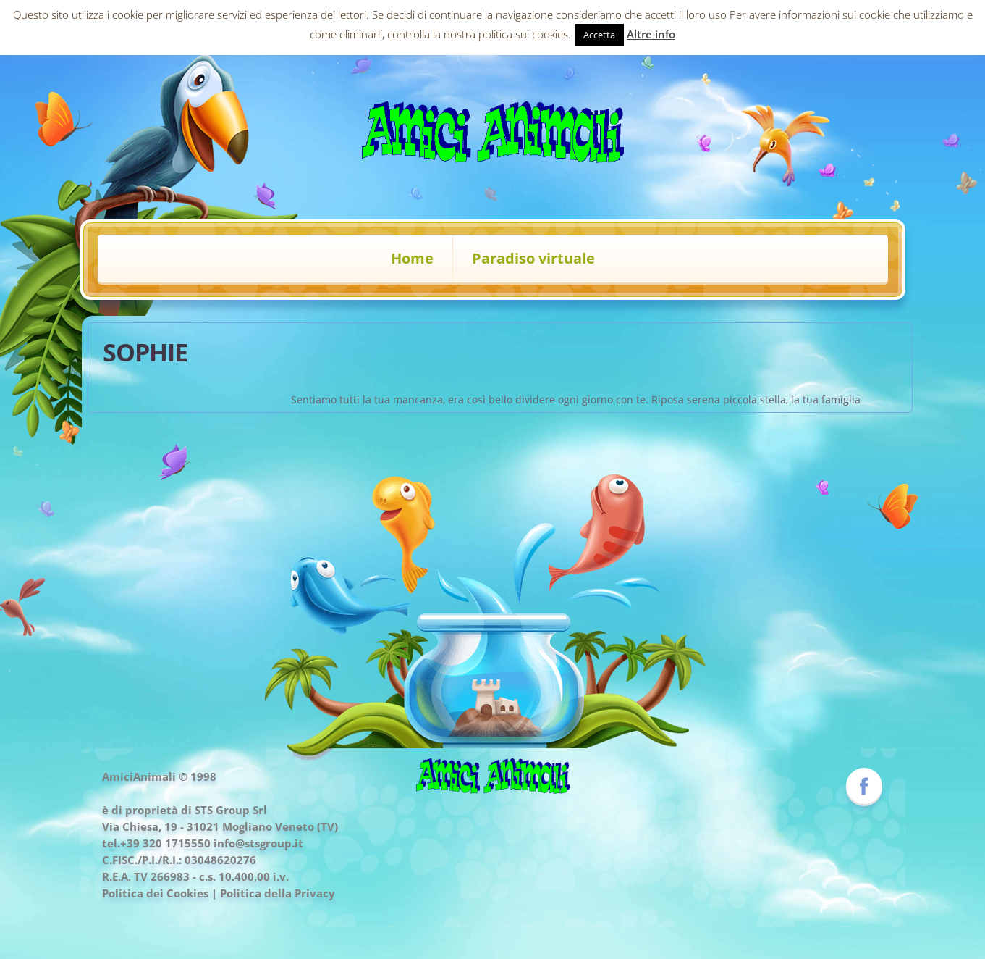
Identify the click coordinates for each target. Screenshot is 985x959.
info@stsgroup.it (258, 843)
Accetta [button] (599, 34)
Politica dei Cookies (155, 893)
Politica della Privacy (277, 893)
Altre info (651, 34)
